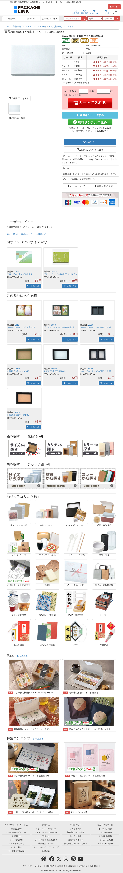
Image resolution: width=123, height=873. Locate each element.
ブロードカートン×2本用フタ (19, 274)
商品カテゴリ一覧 (105, 825)
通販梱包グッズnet (46, 844)
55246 (17, 412)
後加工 (31, 19)
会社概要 (61, 866)
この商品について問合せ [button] (91, 149)
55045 (90, 368)
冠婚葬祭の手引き (75, 840)
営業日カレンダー (105, 844)
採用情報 (94, 866)
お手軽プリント (49, 19)
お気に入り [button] (91, 142)
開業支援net (16, 829)
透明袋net (46, 825)
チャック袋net (16, 840)
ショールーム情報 (105, 840)
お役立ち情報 (75, 836)
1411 (17, 325)
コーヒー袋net (16, 847)
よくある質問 (75, 829)
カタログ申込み (105, 832)
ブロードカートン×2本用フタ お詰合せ (60, 274)
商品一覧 (12, 19)
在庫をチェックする (90, 115)
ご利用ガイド (75, 825)
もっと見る (22, 656)
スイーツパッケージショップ (45, 847)
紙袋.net (45, 851)
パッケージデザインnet (16, 832)
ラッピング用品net (16, 851)
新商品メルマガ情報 (75, 832)
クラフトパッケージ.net (46, 829)
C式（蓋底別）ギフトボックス (63, 26)
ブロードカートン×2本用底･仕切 (21, 327)
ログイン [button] (114, 7)
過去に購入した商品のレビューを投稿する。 (27, 234)
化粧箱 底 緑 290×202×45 (18, 371)
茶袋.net (45, 836)
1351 (17, 271)
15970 (54, 271)
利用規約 (50, 866)
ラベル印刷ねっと (16, 844)
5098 (53, 325)
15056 (90, 325)
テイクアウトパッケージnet (16, 825)
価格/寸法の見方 (105, 186)
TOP (6, 26)
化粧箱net (16, 836)
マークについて (77, 186)
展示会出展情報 (105, 836)
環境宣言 (72, 866)
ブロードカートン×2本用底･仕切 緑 (59, 327)
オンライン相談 (105, 829)
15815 (17, 368)
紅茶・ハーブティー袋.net (46, 832)
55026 (54, 368)
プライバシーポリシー (33, 866)
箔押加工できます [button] (19, 98)
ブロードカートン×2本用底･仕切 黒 (95, 371)
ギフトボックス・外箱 (35, 26)
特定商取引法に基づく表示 (75, 844)
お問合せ (83, 866)
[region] (61, 26)
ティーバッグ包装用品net (46, 840)
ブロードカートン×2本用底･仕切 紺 (95, 327)
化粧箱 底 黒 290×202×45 (54, 371)
